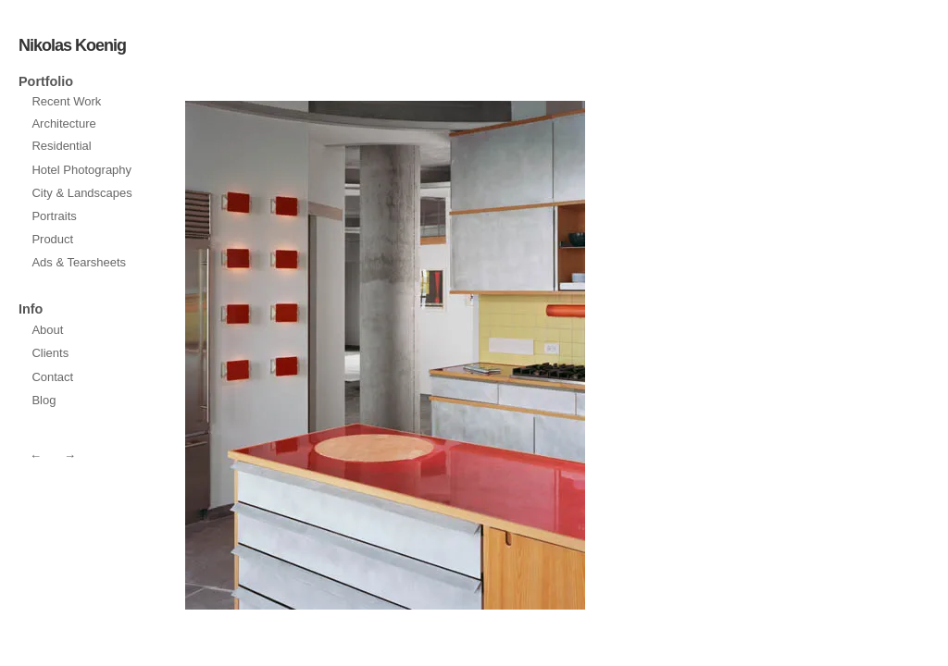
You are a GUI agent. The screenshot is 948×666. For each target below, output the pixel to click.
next (283, 355)
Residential (61, 146)
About (47, 330)
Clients (50, 353)
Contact (52, 377)
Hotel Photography (81, 170)
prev (487, 355)
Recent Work (66, 101)
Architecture (63, 123)
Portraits (53, 216)
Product (52, 239)
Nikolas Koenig (72, 45)
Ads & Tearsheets (78, 262)
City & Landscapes (81, 193)
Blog (43, 400)
